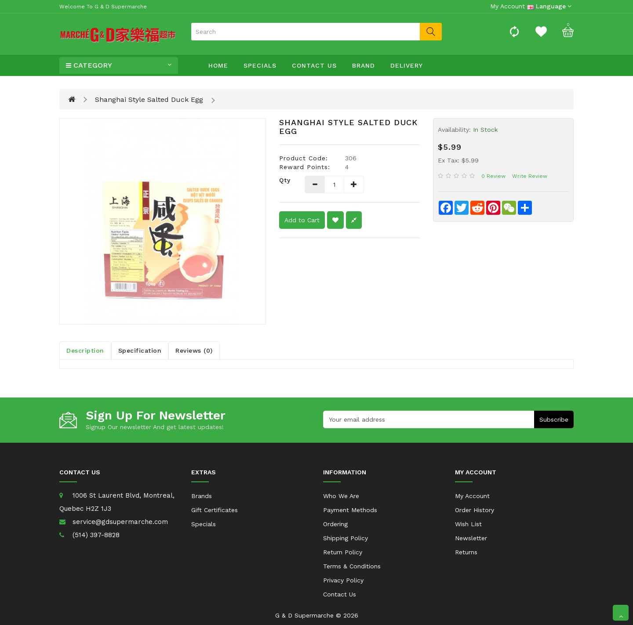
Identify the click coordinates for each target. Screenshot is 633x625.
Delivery (406, 65)
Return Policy (342, 552)
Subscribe (553, 419)
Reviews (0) (194, 350)
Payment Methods (350, 509)
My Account (472, 495)
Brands (201, 495)
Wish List (468, 523)
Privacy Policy (343, 580)
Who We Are (341, 495)
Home (218, 65)
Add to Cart (302, 220)
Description (85, 350)
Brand (363, 65)
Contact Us (314, 65)
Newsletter (471, 538)
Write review (529, 176)
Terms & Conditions (352, 566)
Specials (260, 65)
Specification (140, 350)
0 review (493, 176)
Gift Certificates (214, 509)
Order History (474, 509)
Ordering (335, 523)
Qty (285, 180)
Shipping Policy (345, 538)
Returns (466, 552)
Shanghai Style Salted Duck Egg (149, 99)
